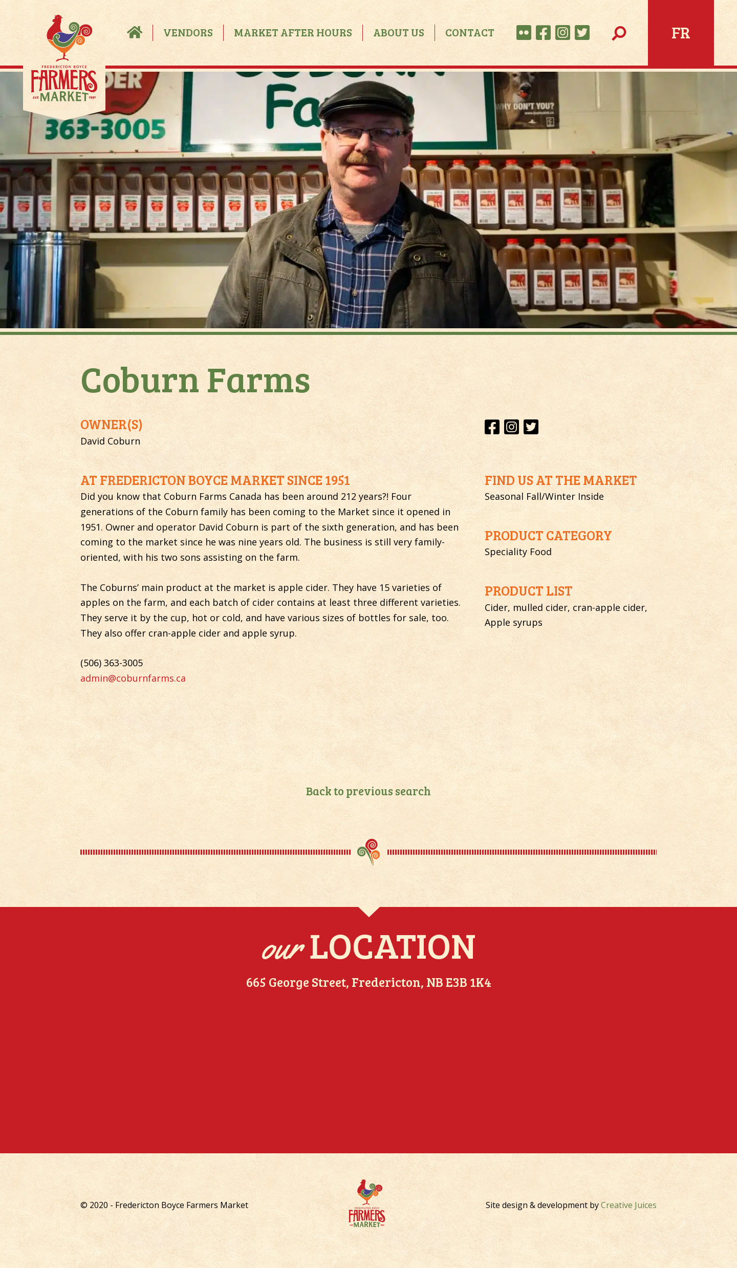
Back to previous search (368, 790)
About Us (398, 32)
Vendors (188, 32)
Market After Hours (293, 32)
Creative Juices (629, 1205)
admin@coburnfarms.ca (133, 678)
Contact (469, 32)
